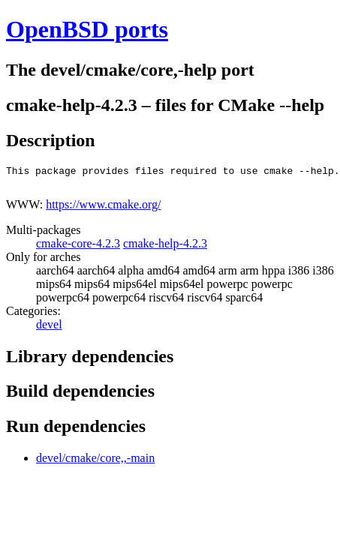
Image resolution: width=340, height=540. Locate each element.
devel (49, 328)
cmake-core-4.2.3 (78, 248)
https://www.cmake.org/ (103, 208)
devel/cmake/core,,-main (95, 462)
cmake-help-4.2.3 (165, 248)
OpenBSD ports (87, 29)
